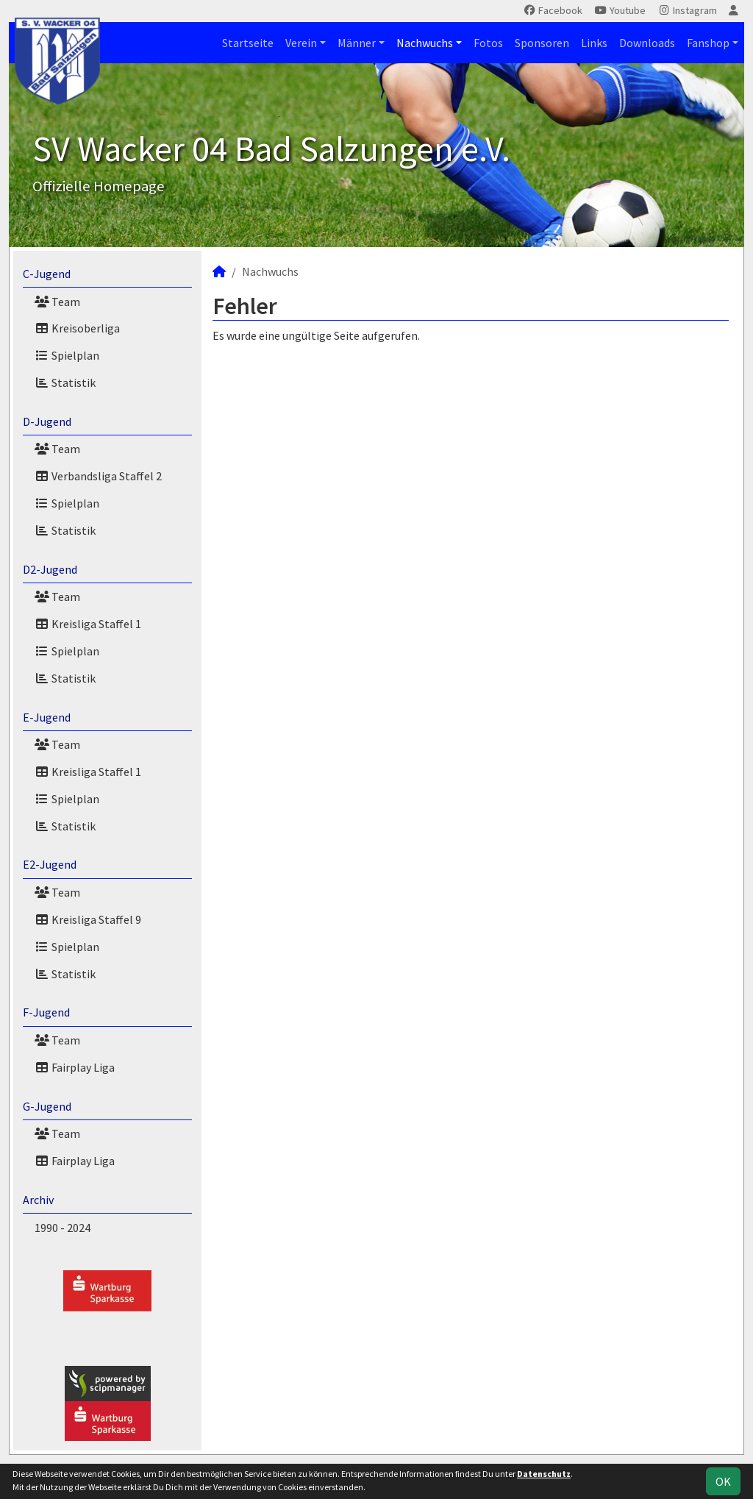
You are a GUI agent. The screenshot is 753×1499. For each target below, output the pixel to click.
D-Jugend (47, 421)
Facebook (552, 10)
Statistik (65, 382)
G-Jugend (47, 1106)
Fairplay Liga (75, 1067)
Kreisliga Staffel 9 (88, 919)
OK (723, 1481)
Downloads (647, 42)
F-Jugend (46, 1012)
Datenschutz (544, 1473)
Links (594, 42)
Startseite (248, 42)
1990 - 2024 (62, 1227)
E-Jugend (47, 717)
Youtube (620, 10)
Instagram (687, 10)
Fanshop (708, 42)
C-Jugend (47, 273)
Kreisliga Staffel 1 (88, 623)
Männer (357, 42)
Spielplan (67, 355)
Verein (301, 42)
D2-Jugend (50, 569)
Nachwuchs (424, 42)
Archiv (38, 1199)
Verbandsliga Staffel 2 (98, 476)
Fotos (488, 42)
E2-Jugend (49, 864)
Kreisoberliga (77, 328)
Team (57, 301)
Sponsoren (542, 42)
